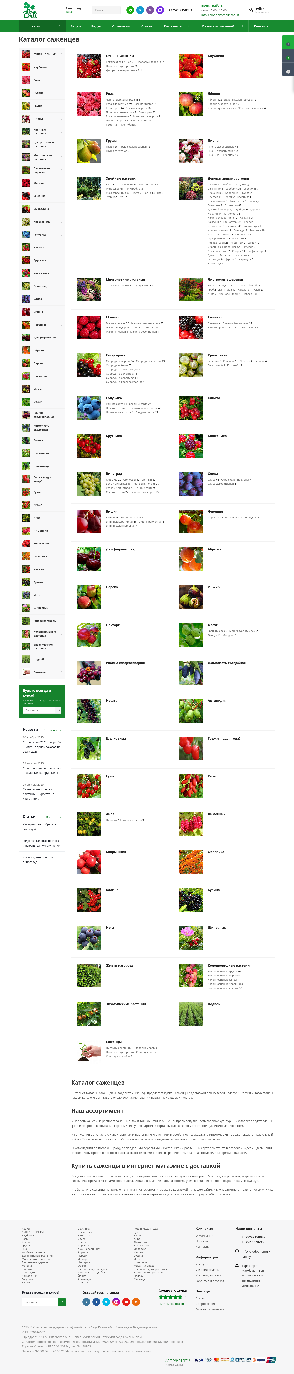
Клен (258, 289)
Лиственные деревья (35, 1262)
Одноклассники (136, 1302)
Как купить (203, 1264)
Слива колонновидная (236, 479)
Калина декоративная (222, 217)
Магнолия (225, 234)
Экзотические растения (148, 1272)
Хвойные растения (33, 1252)
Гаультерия (238, 201)
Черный (260, 361)
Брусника (84, 1228)
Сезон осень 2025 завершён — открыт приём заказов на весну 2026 (42, 746)
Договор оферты (178, 1360)
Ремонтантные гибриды (122, 124)
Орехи (82, 1265)
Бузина (138, 1255)
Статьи (201, 1298)
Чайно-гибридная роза (123, 99)
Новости (202, 1241)
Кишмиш (113, 479)
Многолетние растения (36, 1259)
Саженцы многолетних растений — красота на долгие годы (38, 794)
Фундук (214, 635)
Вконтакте (86, 1302)
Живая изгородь (144, 1265)
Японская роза (140, 120)
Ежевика (214, 323)
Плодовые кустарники (122, 66)
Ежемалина (250, 327)
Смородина (29, 1272)
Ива (231, 289)
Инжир (82, 1259)
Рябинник (238, 242)
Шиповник (140, 1262)
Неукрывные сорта (145, 492)
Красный (230, 361)
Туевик (111, 197)
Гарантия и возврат (210, 1281)
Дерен (255, 209)
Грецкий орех (217, 631)
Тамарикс (227, 255)
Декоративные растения (124, 70)
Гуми (137, 1232)
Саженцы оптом (146, 1052)
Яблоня (215, 99)
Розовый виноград (119, 488)
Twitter (106, 1302)
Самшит (253, 242)
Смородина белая (118, 365)
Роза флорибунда (119, 104)
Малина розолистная (144, 331)
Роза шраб (147, 112)
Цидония (113, 820)
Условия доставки (209, 1275)
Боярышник (141, 1245)
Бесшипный (216, 365)
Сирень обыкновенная (224, 247)
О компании (205, 1235)
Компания (204, 1228)
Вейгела (215, 197)
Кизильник (216, 226)
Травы (112, 285)
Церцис (230, 259)
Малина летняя (117, 323)
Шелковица (85, 1282)
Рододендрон (218, 242)
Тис (160, 193)
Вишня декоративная (121, 521)
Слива (213, 479)
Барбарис (233, 188)
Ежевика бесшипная (237, 323)
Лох (211, 234)
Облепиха (140, 1249)
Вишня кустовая (132, 517)
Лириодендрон (230, 294)
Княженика (85, 1232)
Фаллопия (243, 255)
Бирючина (215, 193)
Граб (212, 289)
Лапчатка (257, 230)
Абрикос (83, 1252)
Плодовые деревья (150, 62)
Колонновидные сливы (223, 979)
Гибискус (255, 201)
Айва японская (133, 820)
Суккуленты (143, 285)
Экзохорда (215, 263)
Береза (214, 285)
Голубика (27, 1279)
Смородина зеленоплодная (124, 369)
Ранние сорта (116, 404)
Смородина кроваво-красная (125, 382)
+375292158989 (180, 10)
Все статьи (53, 817)
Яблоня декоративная (223, 104)
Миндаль (229, 635)
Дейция (242, 209)
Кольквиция (252, 226)
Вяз (234, 285)
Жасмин (214, 213)
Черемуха (246, 259)
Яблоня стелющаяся (252, 108)
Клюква (26, 1282)
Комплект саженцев (120, 62)
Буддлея (248, 193)
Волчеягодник (218, 201)
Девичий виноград (221, 209)
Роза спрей (115, 108)
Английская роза (138, 108)
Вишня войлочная (151, 521)
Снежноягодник (219, 251)
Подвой (138, 1276)
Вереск (229, 197)
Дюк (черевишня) (89, 1249)
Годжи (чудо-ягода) (146, 1228)
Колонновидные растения (150, 1269)
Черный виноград (146, 483)
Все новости (52, 730)
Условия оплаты (207, 1270)
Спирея (238, 251)
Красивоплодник (219, 230)
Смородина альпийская (122, 377)
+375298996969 (253, 1242)
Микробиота (136, 188)
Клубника (28, 1235)
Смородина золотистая (122, 373)
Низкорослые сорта (119, 412)
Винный (149, 479)
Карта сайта (174, 1364)
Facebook (96, 1302)
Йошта (82, 1276)
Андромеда (244, 184)
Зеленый (214, 361)
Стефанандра (256, 251)
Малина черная (117, 331)
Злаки (126, 285)
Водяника (244, 197)
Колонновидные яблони (225, 988)
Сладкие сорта (147, 412)
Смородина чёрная (120, 361)
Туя (123, 197)
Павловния (251, 294)
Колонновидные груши (224, 971)
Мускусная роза (117, 120)
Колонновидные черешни (225, 984)
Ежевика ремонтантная (223, 327)
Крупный (234, 365)
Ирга (137, 1259)
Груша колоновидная (135, 146)
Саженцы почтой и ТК (119, 1056)
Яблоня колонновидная (241, 99)
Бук (225, 285)
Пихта (136, 193)
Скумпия (248, 247)
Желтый (246, 361)
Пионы (26, 1249)
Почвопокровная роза (121, 112)
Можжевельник (117, 193)
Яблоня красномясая (222, 108)
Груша (112, 146)
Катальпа (245, 289)
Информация (207, 1257)
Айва (137, 1239)
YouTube (126, 1302)
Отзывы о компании (210, 1309)
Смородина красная (150, 361)
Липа (212, 294)
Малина (27, 1265)
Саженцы (140, 1279)
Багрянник (215, 188)
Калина (138, 1252)
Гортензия (233, 205)
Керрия (249, 222)
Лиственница (148, 184)
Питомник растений (118, 1048)
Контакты (202, 1246)
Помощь (203, 1291)
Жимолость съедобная (92, 1272)
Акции (26, 1228)
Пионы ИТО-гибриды (223, 155)
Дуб (221, 289)
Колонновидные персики (224, 975)
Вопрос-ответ (205, 1304)
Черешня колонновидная (242, 517)
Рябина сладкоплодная (92, 1269)
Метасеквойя (115, 188)
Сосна (149, 193)
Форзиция (215, 259)
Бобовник (232, 193)
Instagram (116, 1302)
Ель (110, 184)
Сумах (213, 255)
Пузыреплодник (219, 238)
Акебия (228, 184)
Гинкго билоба (250, 285)
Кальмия (246, 217)
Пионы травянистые (223, 151)
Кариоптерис (232, 222)
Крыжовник (29, 1276)
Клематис (233, 226)
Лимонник (140, 1242)
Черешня (215, 517)
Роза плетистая (145, 104)
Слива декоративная (222, 483)
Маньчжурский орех (243, 631)
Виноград (84, 1235)
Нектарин (84, 1262)
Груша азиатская (117, 151)
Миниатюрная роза (146, 116)
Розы (25, 1239)
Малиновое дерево (119, 327)
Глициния (215, 205)
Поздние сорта (117, 408)
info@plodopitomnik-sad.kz (220, 15)
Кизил (137, 1235)
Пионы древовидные (223, 146)
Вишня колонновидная (121, 525)
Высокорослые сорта (146, 408)
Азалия (214, 184)
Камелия (214, 222)
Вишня (112, 517)
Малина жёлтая (146, 327)
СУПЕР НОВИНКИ (33, 1232)
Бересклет (250, 188)
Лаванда (240, 230)
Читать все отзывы (172, 1304)
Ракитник (239, 238)
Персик (82, 1255)
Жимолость (232, 213)
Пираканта (243, 234)
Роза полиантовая (118, 116)
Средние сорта (140, 404)
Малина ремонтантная (147, 323)
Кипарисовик (126, 184)
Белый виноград (118, 483)
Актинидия (85, 1279)
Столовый (131, 479)
